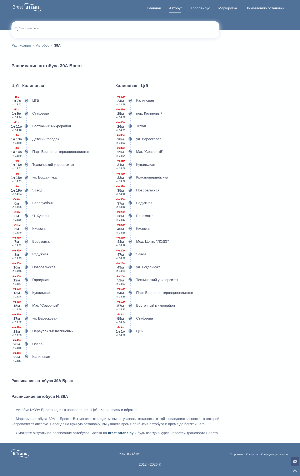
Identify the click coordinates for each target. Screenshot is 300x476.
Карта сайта (129, 453)
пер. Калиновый (138, 113)
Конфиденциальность (275, 454)
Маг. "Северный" (35, 306)
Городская (30, 280)
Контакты (252, 454)
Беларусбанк (32, 203)
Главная (154, 8)
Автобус (175, 8)
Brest (17, 7)
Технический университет (42, 165)
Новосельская (33, 267)
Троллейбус (200, 8)
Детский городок (35, 139)
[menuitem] (154, 8)
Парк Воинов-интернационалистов (50, 152)
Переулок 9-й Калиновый (42, 331)
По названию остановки (264, 8)
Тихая (130, 126)
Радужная (30, 254)
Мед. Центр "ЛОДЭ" (142, 242)
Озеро (26, 344)
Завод (26, 190)
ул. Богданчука (34, 177)
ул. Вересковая (34, 318)
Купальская (31, 293)
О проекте (236, 454)
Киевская (29, 229)
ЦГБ (25, 101)
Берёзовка (30, 242)
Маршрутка (227, 8)
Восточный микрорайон (41, 126)
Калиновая (30, 357)
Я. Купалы (30, 216)
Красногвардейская (141, 177)
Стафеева (30, 113)
